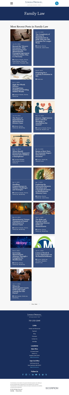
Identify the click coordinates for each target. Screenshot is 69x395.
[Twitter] (29, 374)
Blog (34, 334)
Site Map (34, 341)
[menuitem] (12, 391)
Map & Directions (34, 357)
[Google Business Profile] (43, 374)
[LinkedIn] (33, 374)
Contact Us (34, 339)
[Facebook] (23, 374)
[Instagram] (26, 374)
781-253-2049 (34, 320)
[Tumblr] (39, 374)
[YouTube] (36, 374)
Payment (34, 331)
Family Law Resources (34, 328)
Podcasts (34, 336)
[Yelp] (46, 374)
